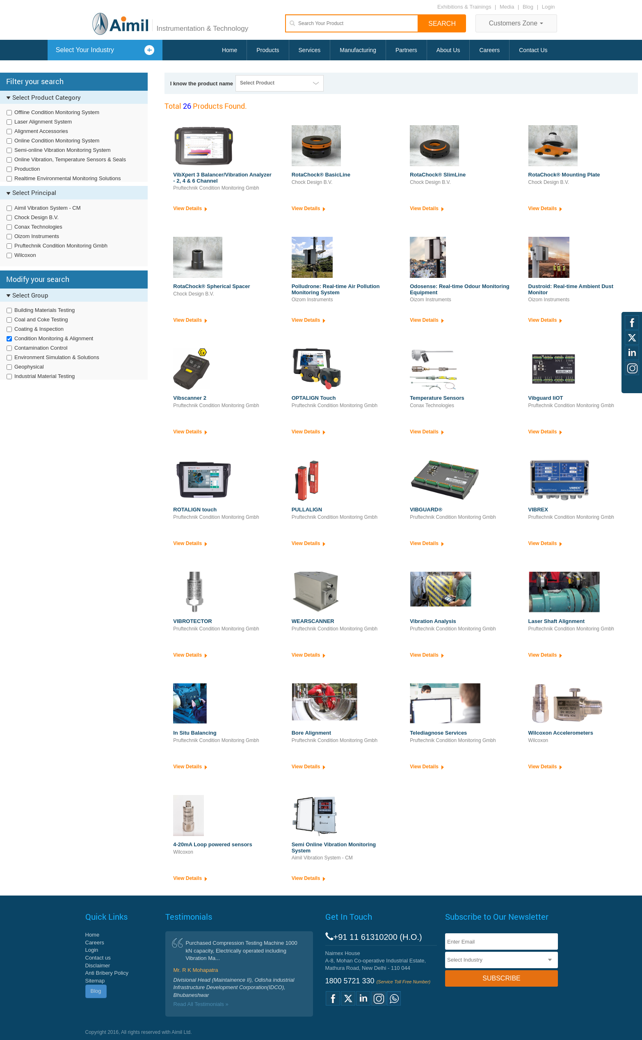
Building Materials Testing (44, 310)
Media (508, 7)
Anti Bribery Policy (106, 973)
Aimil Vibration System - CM (47, 208)
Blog (528, 7)
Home (229, 50)
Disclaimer (97, 965)
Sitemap (95, 981)
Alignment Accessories (41, 131)
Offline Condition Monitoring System (56, 112)
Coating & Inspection (39, 329)
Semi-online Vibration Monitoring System (62, 150)
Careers (489, 50)
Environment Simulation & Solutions (56, 357)
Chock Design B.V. (36, 217)
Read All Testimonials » (201, 1004)
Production (27, 169)
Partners (406, 50)
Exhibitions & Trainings (464, 7)
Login (548, 7)
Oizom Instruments (36, 236)
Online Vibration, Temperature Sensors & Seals (70, 159)
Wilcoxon (25, 255)
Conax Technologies (38, 227)
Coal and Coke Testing (41, 319)
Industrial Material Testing (44, 376)
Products (267, 50)
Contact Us (533, 50)
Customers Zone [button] (516, 23)
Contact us (98, 958)
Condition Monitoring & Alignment (53, 338)
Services (310, 50)
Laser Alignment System (43, 122)
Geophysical (29, 367)
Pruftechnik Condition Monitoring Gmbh (60, 246)
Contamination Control (40, 348)
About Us (448, 50)
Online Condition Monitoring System (56, 140)
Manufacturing (358, 50)
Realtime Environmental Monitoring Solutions (67, 178)
